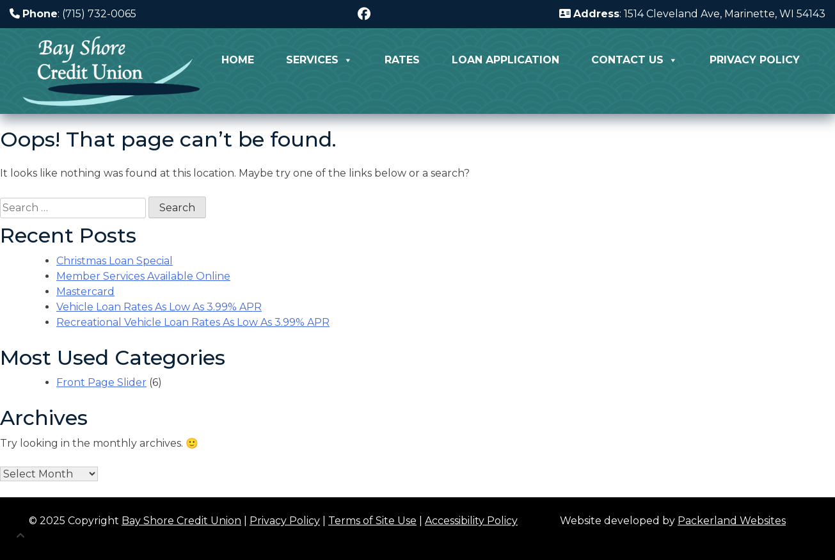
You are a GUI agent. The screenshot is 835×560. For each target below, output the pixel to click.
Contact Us (634, 60)
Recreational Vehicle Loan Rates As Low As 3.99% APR (193, 322)
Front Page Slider (101, 382)
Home (237, 60)
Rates (402, 60)
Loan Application (505, 60)
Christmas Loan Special (114, 261)
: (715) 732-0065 (73, 14)
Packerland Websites (732, 521)
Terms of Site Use (372, 521)
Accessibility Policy (471, 521)
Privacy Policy (755, 60)
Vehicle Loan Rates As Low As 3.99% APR (159, 307)
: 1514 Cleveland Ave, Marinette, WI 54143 (692, 14)
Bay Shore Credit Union (181, 521)
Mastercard (85, 291)
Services (319, 60)
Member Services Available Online (143, 276)
